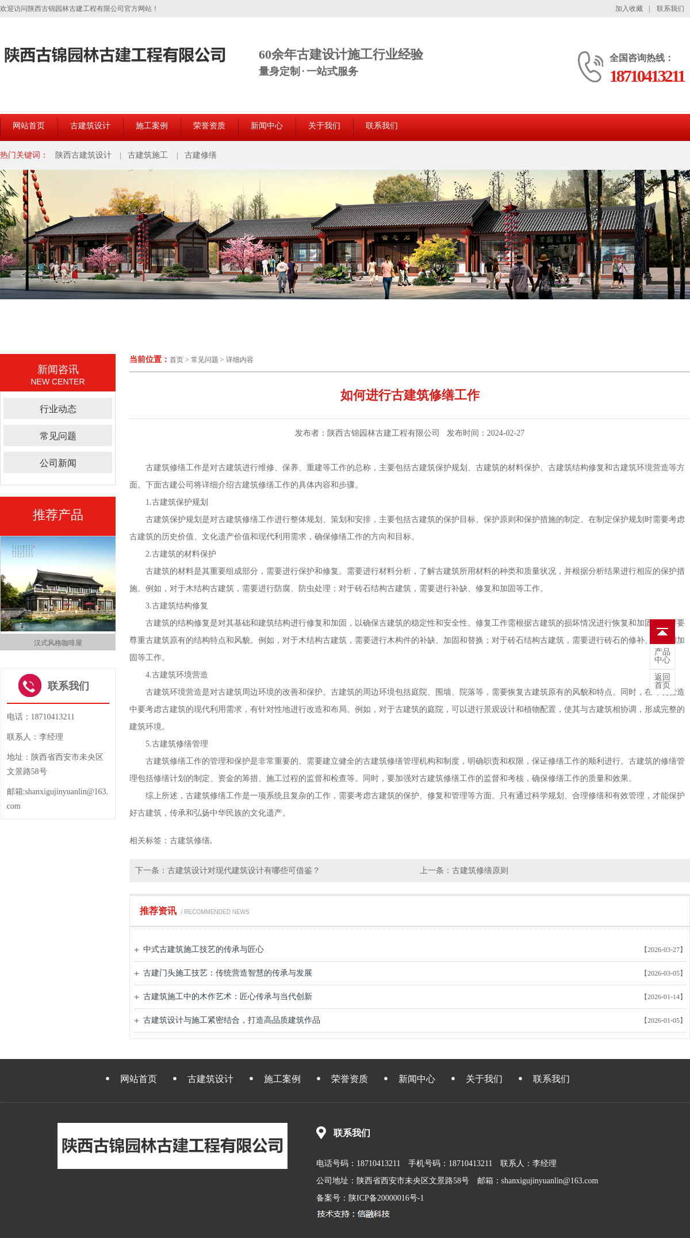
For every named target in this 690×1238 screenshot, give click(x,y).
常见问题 (204, 360)
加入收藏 (629, 9)
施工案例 (152, 125)
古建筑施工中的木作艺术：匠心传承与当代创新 (227, 996)
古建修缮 (201, 155)
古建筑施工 (148, 155)
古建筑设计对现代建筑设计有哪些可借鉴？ (243, 870)
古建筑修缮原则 (480, 870)
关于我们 (324, 125)
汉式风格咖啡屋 (58, 643)
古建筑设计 (90, 125)
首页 (176, 360)
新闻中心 (267, 125)
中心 (662, 656)
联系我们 (670, 9)
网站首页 (29, 125)
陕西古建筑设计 (83, 155)
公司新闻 (58, 463)
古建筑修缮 (165, 467)
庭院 (419, 692)
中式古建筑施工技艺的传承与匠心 (203, 949)
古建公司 (178, 485)
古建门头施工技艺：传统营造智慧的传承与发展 (227, 973)
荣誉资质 (209, 125)
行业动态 (58, 409)
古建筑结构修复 (180, 605)
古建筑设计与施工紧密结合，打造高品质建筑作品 (231, 1020)
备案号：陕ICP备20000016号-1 (370, 1198)
